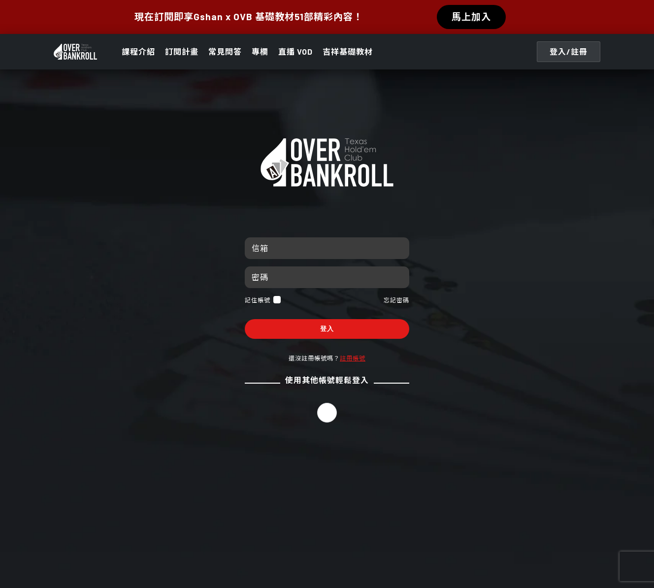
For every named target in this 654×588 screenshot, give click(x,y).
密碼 (260, 277)
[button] (327, 413)
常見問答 (225, 51)
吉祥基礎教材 (348, 51)
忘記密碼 (396, 299)
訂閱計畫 (181, 51)
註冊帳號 (352, 358)
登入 (327, 328)
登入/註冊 (569, 51)
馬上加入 (471, 16)
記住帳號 (263, 299)
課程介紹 (138, 51)
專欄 (260, 51)
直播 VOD (295, 51)
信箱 (260, 248)
